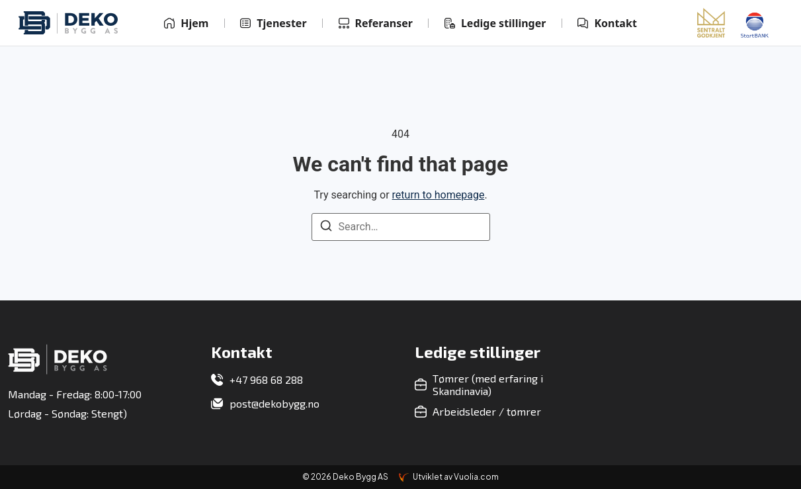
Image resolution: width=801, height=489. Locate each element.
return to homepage (438, 195)
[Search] (326, 228)
